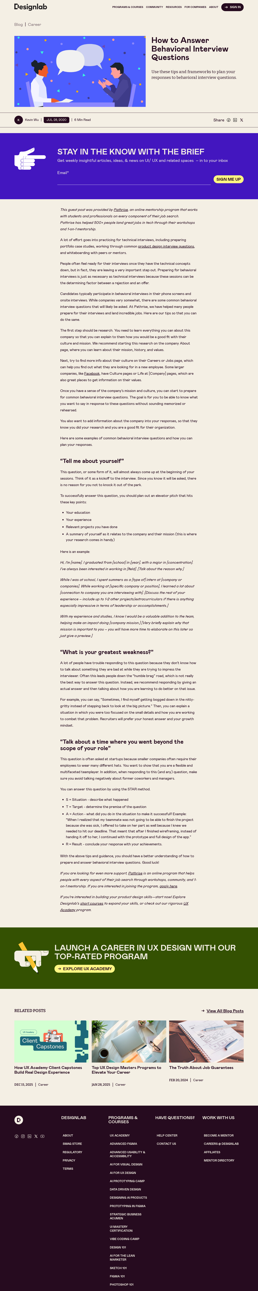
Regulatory (72, 1152)
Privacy (69, 1160)
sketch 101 (118, 1268)
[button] (127, 7)
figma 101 (117, 1276)
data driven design (125, 1189)
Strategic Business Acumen (125, 1216)
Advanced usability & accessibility (127, 1154)
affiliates (212, 1152)
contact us (166, 1144)
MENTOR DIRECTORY (219, 1160)
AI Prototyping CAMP (127, 1181)
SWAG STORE (72, 1144)
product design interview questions (166, 246)
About (68, 1135)
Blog (18, 24)
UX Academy (120, 1135)
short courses (91, 903)
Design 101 (118, 1247)
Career (34, 24)
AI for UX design (123, 1173)
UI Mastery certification (121, 1229)
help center (167, 1135)
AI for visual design (126, 1164)
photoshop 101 (121, 1285)
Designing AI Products (128, 1198)
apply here (168, 886)
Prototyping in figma (127, 1206)
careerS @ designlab (221, 1144)
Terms (68, 1169)
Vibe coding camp (124, 1239)
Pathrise (121, 209)
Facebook (92, 373)
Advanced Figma (123, 1144)
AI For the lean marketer (122, 1258)
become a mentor (219, 1135)
